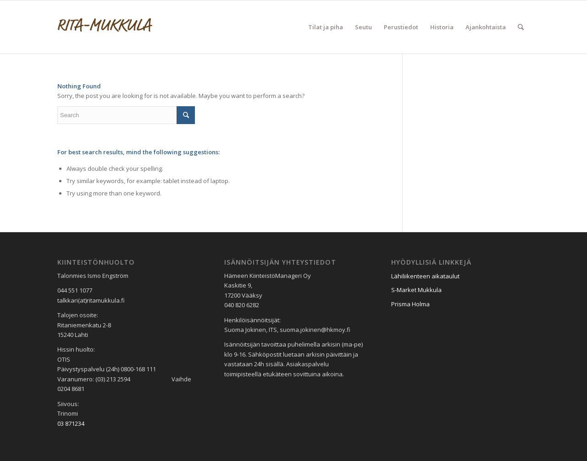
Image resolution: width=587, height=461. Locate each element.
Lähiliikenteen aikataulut (425, 276)
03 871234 (70, 423)
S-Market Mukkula (416, 290)
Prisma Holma (410, 304)
